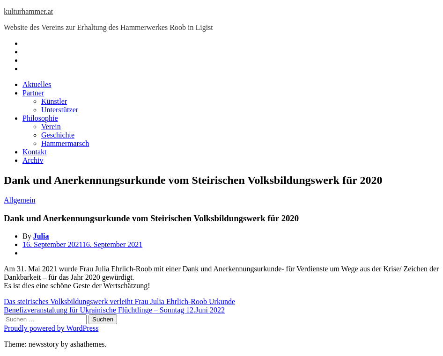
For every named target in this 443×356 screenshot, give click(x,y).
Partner (33, 93)
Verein (51, 127)
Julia (41, 236)
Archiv (32, 160)
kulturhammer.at (28, 11)
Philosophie (40, 118)
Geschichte (57, 135)
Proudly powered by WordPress (51, 328)
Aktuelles (36, 84)
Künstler (54, 101)
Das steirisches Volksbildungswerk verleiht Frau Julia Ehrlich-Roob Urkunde (119, 301)
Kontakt (34, 152)
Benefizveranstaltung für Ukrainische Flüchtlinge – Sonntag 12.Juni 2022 (114, 310)
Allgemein (20, 200)
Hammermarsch (65, 143)
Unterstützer (59, 110)
